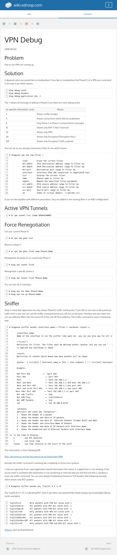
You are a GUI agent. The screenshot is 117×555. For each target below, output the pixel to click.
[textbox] (60, 93)
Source (8, 530)
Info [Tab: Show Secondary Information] (29, 14)
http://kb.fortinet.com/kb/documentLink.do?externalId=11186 (34, 456)
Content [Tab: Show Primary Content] (88, 14)
